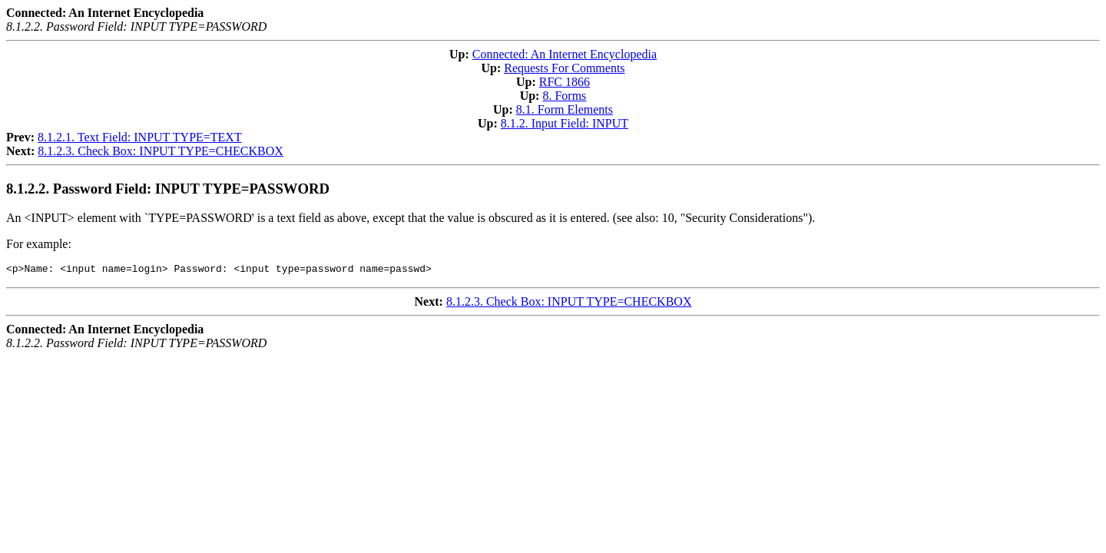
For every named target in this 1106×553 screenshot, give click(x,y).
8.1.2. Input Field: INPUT (564, 123)
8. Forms (564, 95)
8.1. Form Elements (564, 109)
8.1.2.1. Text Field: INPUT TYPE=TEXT (140, 137)
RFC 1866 (564, 81)
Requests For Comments (564, 68)
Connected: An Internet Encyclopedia (564, 54)
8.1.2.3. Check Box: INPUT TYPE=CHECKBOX (160, 150)
